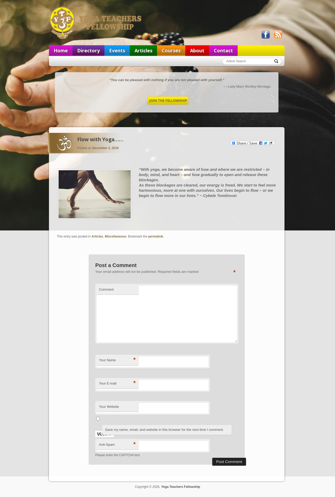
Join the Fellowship (167, 101)
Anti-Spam (117, 444)
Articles (143, 50)
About (197, 50)
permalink (155, 236)
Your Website (109, 407)
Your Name (117, 360)
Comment (106, 289)
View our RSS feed (278, 34)
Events (117, 50)
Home (61, 50)
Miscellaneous (115, 236)
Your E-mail (117, 383)
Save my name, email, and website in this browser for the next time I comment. (164, 430)
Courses (171, 50)
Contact (223, 50)
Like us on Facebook (265, 34)
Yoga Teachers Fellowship (96, 22)
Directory (88, 50)
